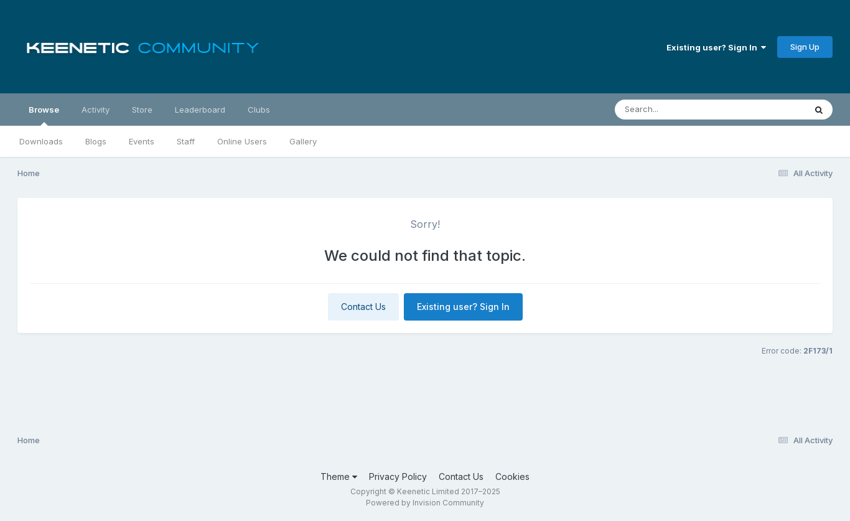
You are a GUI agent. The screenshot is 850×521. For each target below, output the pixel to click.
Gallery (303, 141)
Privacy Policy (398, 476)
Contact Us (363, 306)
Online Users (242, 141)
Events (141, 141)
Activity (96, 110)
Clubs (259, 110)
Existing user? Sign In (716, 47)
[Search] (676, 110)
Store (142, 110)
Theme (338, 476)
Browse (44, 115)
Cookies (512, 476)
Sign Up (805, 47)
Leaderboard (200, 110)
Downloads (41, 141)
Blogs (95, 141)
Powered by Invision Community (425, 502)
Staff (186, 141)
